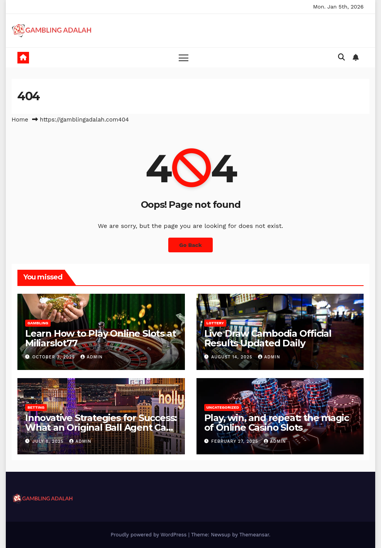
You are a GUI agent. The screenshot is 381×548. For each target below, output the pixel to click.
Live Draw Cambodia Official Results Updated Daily (268, 338)
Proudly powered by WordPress (149, 535)
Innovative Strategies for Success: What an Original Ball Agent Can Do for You (101, 427)
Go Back (190, 245)
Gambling (37, 323)
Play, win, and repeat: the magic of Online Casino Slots (276, 422)
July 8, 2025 (48, 441)
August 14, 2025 (232, 357)
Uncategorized (223, 407)
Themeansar (254, 535)
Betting (35, 407)
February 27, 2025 (235, 441)
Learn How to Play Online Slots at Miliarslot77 (100, 338)
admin (91, 357)
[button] (341, 57)
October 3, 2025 (54, 357)
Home (20, 119)
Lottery (215, 323)
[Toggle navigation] (183, 57)
